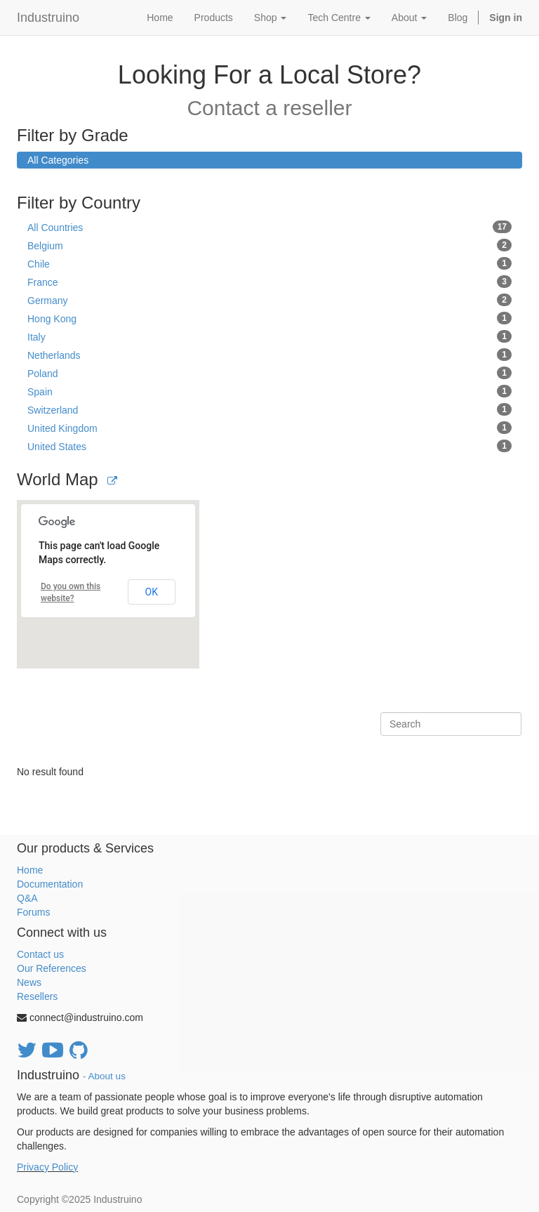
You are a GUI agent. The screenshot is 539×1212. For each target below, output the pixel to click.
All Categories (57, 160)
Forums (33, 912)
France (269, 281)
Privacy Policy (47, 1167)
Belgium (269, 245)
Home (30, 870)
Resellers (37, 996)
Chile (269, 263)
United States (269, 446)
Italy (269, 336)
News (29, 982)
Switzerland (269, 409)
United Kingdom (269, 427)
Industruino (48, 18)
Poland (269, 373)
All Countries (269, 226)
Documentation (50, 884)
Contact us (40, 954)
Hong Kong (269, 318)
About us (107, 1076)
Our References (51, 968)
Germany (269, 300)
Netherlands (269, 354)
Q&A (27, 898)
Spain (269, 391)
